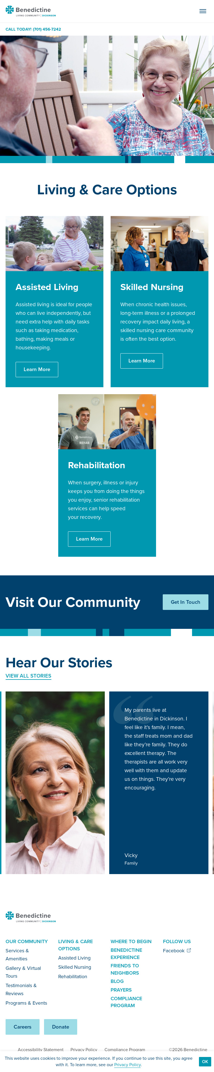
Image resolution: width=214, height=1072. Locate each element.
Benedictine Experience (126, 953)
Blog (117, 981)
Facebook (177, 950)
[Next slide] (202, 664)
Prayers (121, 989)
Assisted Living (74, 957)
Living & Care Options (75, 945)
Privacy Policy (83, 1049)
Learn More (37, 369)
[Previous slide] (185, 664)
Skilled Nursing (74, 967)
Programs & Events (26, 1003)
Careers (22, 1027)
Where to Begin (131, 941)
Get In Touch (185, 602)
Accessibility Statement (41, 1049)
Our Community (27, 941)
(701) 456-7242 (47, 29)
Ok (205, 1061)
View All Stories (28, 675)
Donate (60, 1027)
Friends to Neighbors (125, 969)
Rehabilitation (72, 976)
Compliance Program (126, 1002)
